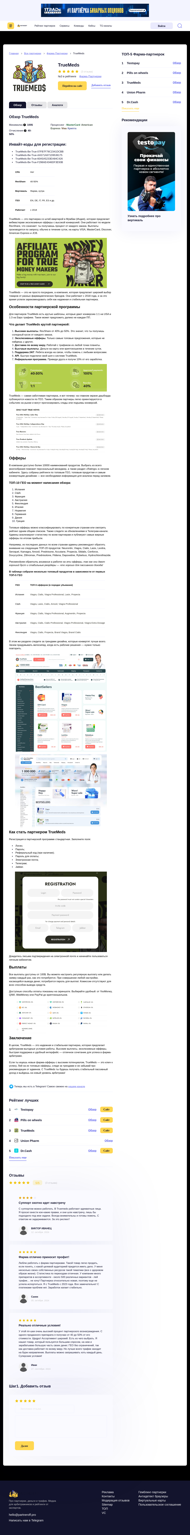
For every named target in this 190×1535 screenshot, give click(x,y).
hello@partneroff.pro (22, 1514)
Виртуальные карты (152, 1500)
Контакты (108, 1496)
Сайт (106, 1109)
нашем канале (76, 1086)
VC (104, 1512)
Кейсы (91, 26)
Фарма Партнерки (57, 53)
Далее (24, 1446)
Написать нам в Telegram (26, 1520)
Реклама (108, 1492)
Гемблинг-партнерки (152, 1492)
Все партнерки (32, 53)
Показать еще (18, 1157)
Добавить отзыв (101, 85)
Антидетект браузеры (153, 1496)
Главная (14, 53)
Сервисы (64, 26)
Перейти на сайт (72, 85)
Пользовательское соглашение (159, 1504)
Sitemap (107, 1504)
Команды (79, 26)
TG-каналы (106, 26)
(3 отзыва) (87, 71)
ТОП (105, 1508)
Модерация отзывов (116, 1500)
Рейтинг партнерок (45, 26)
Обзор (92, 1109)
